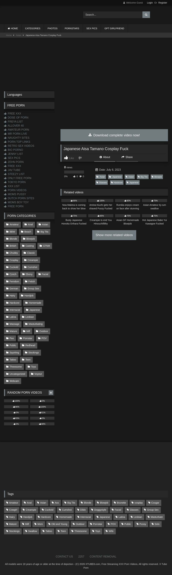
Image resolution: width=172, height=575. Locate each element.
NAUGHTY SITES (16, 137)
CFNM (46, 245)
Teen (28, 359)
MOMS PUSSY (15, 194)
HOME (14, 28)
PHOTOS (52, 28)
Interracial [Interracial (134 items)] (85, 517)
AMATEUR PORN (16, 129)
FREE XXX (12, 113)
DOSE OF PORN (16, 117)
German (14, 288)
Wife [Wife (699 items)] (111, 531)
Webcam (14, 381)
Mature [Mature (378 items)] (13, 524)
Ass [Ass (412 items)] (57, 502)
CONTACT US (64, 556)
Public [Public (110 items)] (127, 524)
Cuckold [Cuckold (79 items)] (49, 509)
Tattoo (13, 359)
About (105, 157)
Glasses (101, 182)
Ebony (29, 274)
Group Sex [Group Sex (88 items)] (153, 509)
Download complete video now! (114, 135)
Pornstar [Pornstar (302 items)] (97, 524)
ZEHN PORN (14, 162)
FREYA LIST (13, 121)
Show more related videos (114, 235)
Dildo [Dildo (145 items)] (83, 509)
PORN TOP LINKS (17, 141)
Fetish (31, 281)
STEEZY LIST (14, 174)
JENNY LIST (13, 153)
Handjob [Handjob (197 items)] (27, 517)
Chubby (14, 253)
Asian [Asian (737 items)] (43, 502)
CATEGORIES (32, 28)
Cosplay (14, 260)
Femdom (14, 281)
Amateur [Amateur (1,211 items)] (13, 502)
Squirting (14, 352)
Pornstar (27, 338)
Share (127, 157)
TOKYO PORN (15, 182)
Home (9, 35)
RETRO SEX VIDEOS (19, 145)
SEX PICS (91, 28)
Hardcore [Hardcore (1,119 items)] (46, 517)
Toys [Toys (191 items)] (97, 531)
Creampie (33, 260)
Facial (45, 274)
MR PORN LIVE (15, 133)
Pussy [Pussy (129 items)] (142, 524)
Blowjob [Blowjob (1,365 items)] (104, 502)
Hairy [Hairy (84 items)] (12, 517)
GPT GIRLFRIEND (114, 28)
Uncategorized (17, 374)
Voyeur (38, 374)
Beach (27, 231)
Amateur (14, 224)
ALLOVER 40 (14, 125)
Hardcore (117, 182)
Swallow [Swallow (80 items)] (32, 531)
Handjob (29, 295)
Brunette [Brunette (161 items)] (121, 502)
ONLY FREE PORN (17, 178)
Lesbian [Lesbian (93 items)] (138, 517)
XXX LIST (12, 186)
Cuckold (14, 267)
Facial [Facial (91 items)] (118, 509)
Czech (13, 274)
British (13, 245)
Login (150, 2)
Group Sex (33, 288)
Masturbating (35, 324)
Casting (30, 245)
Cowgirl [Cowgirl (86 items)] (13, 509)
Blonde (13, 238)
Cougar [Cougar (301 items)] (155, 502)
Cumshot (32, 267)
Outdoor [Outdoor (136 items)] (80, 524)
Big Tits (143, 177)
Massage (14, 324)
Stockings (33, 352)
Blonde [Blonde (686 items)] (87, 502)
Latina (13, 317)
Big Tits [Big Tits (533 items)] (71, 502)
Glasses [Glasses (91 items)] (134, 509)
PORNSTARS (72, 28)
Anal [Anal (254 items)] (29, 502)
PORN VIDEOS (15, 190)
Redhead (30, 345)
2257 (81, 556)
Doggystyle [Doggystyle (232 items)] (100, 509)
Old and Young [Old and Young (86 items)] (59, 524)
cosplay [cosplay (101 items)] (139, 502)
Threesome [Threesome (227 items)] (80, 531)
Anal (30, 224)
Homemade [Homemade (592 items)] (65, 517)
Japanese (115, 177)
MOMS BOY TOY (16, 202)
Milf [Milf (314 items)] (27, 524)
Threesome (16, 366)
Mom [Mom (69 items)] (40, 524)
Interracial (15, 310)
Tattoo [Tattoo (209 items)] (49, 531)
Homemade (35, 302)
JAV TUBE (12, 170)
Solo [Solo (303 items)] (157, 524)
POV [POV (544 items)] (113, 524)
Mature (13, 331)
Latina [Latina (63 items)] (122, 517)
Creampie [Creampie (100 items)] (31, 509)
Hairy (12, 295)
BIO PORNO (13, 149)
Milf (28, 331)
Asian (18, 35)
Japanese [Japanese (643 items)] (104, 517)
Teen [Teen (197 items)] (63, 531)
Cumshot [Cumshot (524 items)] (67, 509)
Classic (31, 253)
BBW (12, 231)
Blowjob (157, 177)
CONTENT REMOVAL (103, 556)
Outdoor (43, 331)
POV (44, 338)
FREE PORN (14, 206)
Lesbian (29, 317)
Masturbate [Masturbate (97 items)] (157, 517)
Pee (12, 338)
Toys (33, 366)
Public (13, 345)
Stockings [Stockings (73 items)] (14, 531)
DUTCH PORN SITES (19, 198)
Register (162, 2)
